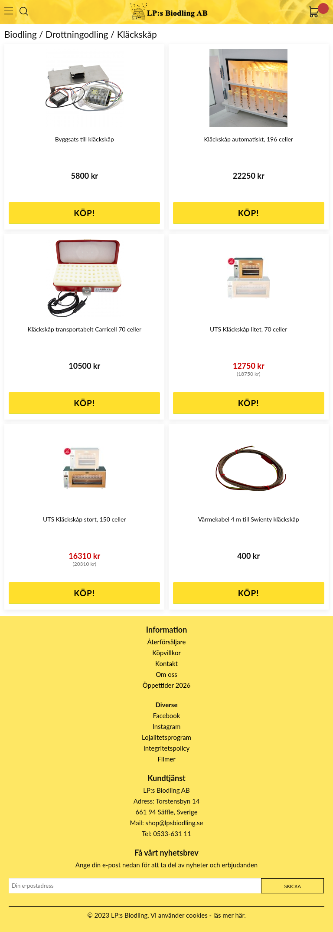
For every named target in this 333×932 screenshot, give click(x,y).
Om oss (166, 674)
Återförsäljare (166, 642)
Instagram (167, 726)
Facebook (166, 715)
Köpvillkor (166, 652)
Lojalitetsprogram (166, 737)
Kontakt (166, 663)
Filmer (166, 759)
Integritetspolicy (167, 748)
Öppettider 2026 (167, 685)
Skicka (292, 886)
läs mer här (228, 915)
